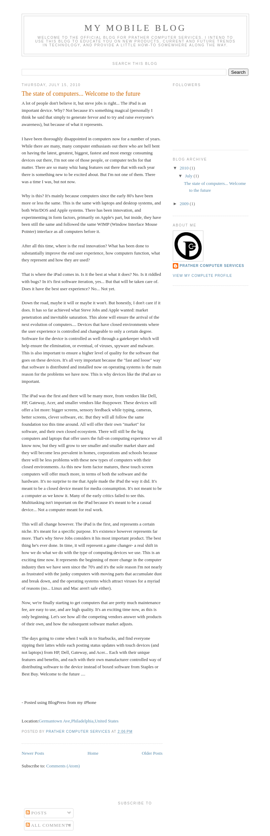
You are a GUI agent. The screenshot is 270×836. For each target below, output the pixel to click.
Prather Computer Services (212, 266)
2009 (185, 203)
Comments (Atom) (63, 765)
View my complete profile (202, 276)
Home (93, 753)
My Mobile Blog (135, 28)
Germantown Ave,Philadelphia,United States (79, 720)
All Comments (48, 825)
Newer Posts (33, 753)
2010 (185, 167)
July (189, 175)
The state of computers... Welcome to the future (81, 93)
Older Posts (152, 753)
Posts (36, 812)
